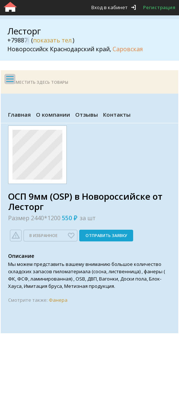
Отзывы (86, 114)
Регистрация (159, 7)
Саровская (128, 49)
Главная (19, 114)
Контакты (117, 114)
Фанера (58, 300)
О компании (53, 114)
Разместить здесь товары (38, 82)
